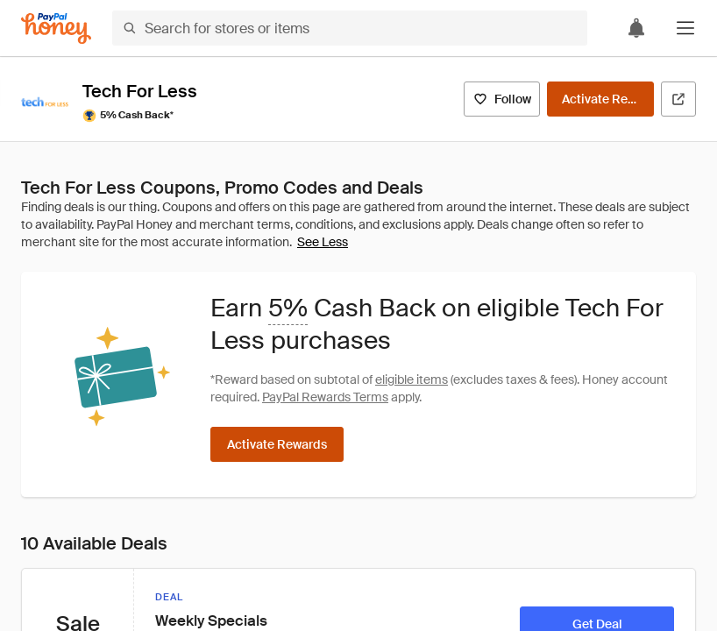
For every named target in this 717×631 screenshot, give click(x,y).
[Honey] (56, 28)
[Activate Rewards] (600, 99)
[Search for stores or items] (349, 28)
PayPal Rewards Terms (325, 397)
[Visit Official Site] (678, 99)
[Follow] (502, 99)
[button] (685, 28)
